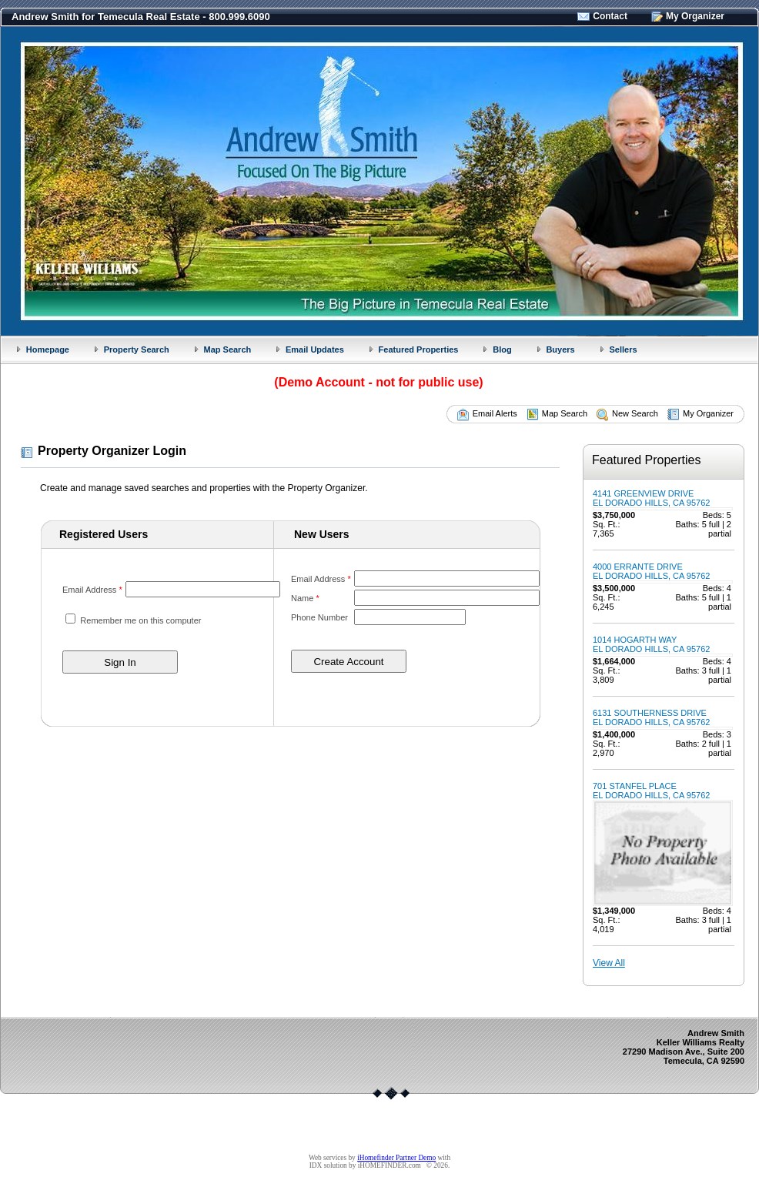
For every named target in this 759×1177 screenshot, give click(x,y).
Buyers (560, 349)
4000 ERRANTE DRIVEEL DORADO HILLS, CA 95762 (651, 571)
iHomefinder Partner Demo (396, 1158)
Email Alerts (495, 413)
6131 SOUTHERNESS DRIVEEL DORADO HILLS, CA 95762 (651, 717)
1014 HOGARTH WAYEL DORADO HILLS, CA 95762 (651, 644)
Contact (610, 16)
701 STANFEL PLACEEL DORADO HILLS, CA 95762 (651, 790)
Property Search (136, 349)
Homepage (47, 349)
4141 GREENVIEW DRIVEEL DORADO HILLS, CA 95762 (651, 498)
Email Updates (315, 349)
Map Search (227, 349)
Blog (502, 349)
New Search (635, 413)
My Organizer (695, 16)
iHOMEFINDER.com (389, 1165)
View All (609, 963)
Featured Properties (419, 349)
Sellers (623, 349)
